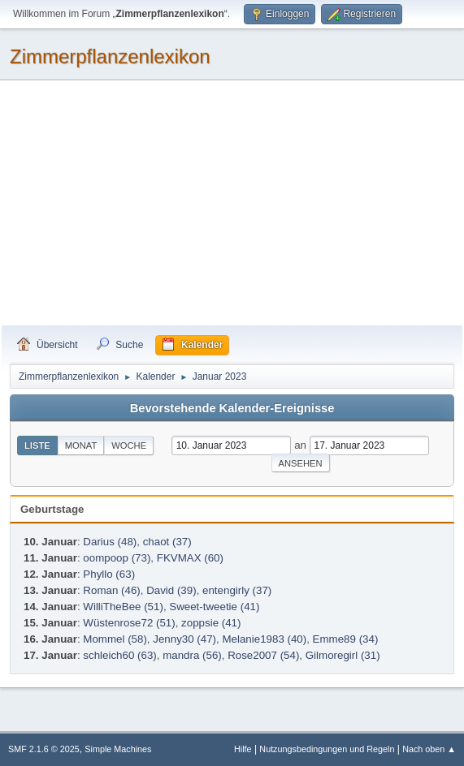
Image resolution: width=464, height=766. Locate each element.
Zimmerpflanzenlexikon (110, 56)
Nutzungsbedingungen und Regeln (326, 749)
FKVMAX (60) (190, 558)
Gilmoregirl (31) (343, 655)
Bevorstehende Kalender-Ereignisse (232, 408)
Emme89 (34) (346, 639)
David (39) (171, 590)
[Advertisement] (232, 203)
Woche (128, 445)
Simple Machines (118, 749)
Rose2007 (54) (263, 655)
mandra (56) (192, 655)
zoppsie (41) (211, 623)
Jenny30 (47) (184, 639)
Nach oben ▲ (429, 749)
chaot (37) (167, 542)
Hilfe (243, 749)
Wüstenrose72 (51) (129, 623)
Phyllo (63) (109, 574)
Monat (81, 445)
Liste (37, 445)
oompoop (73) (116, 558)
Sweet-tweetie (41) (214, 606)
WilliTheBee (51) (123, 606)
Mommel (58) (115, 639)
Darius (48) (110, 542)
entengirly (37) (236, 590)
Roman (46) (111, 590)
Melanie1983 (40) (264, 639)
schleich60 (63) (119, 655)
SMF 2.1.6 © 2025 (44, 749)
